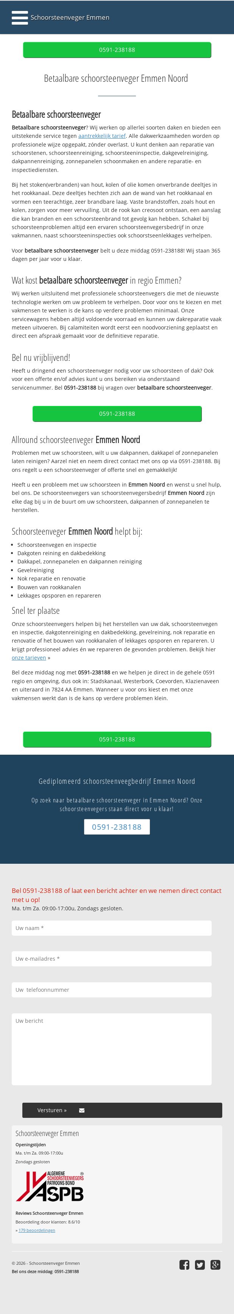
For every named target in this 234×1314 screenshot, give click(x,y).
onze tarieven (29, 657)
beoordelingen (37, 1230)
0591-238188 (117, 50)
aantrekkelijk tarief (102, 135)
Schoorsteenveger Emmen (70, 17)
